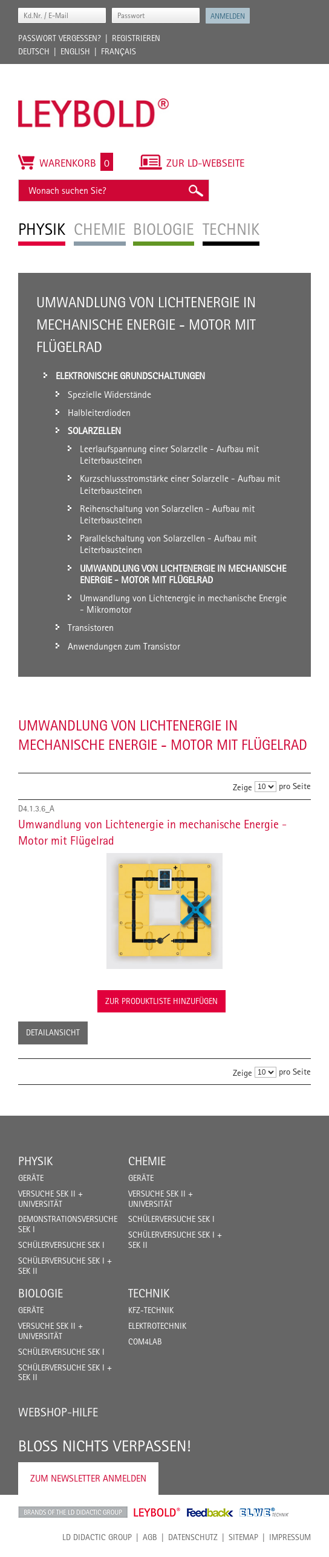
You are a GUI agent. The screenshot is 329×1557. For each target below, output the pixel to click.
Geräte (31, 1178)
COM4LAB (145, 1341)
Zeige (242, 787)
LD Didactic (73, 1512)
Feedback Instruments (210, 1512)
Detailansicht (53, 1032)
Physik (35, 1161)
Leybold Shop (157, 1512)
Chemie (147, 1161)
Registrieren (136, 38)
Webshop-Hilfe (58, 1412)
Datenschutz (193, 1537)
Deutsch (34, 51)
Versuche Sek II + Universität (50, 1199)
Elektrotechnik (157, 1326)
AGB (150, 1537)
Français (118, 51)
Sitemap (243, 1537)
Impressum (290, 1537)
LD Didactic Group (97, 1537)
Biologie (40, 1293)
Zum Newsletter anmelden (88, 1478)
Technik (148, 1293)
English (75, 51)
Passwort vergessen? (59, 38)
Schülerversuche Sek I (61, 1245)
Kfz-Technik (151, 1310)
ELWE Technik (264, 1512)
